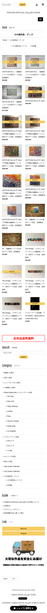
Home (5, 40)
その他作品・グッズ (11, 476)
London (10, 411)
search (22, 5)
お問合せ (7, 506)
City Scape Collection (12, 471)
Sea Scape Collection (12, 466)
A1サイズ (10, 446)
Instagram (23, 533)
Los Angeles (11, 431)
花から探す (8, 378)
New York (10, 401)
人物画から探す (10, 387)
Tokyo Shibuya (12, 406)
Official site (23, 529)
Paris (9, 416)
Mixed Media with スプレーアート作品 (18, 392)
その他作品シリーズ (19, 46)
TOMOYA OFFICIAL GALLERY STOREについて (21, 502)
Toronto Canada (13, 421)
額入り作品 (8, 461)
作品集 (33, 46)
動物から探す (9, 373)
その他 (9, 450)
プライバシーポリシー (12, 509)
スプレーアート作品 (11, 437)
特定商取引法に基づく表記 (14, 513)
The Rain (10, 396)
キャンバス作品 (10, 456)
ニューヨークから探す (12, 383)
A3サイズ (10, 441)
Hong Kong (11, 426)
